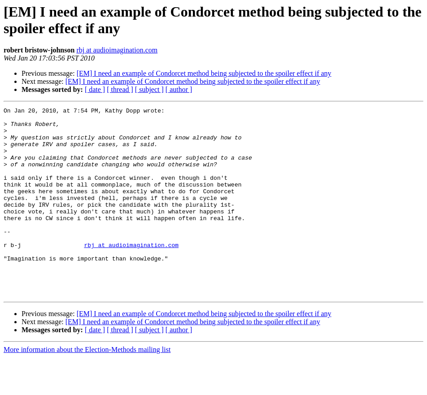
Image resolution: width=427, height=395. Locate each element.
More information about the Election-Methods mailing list (87, 387)
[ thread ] (120, 89)
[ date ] (95, 89)
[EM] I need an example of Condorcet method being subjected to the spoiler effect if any (204, 73)
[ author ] (179, 89)
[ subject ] (149, 89)
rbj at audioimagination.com (116, 50)
